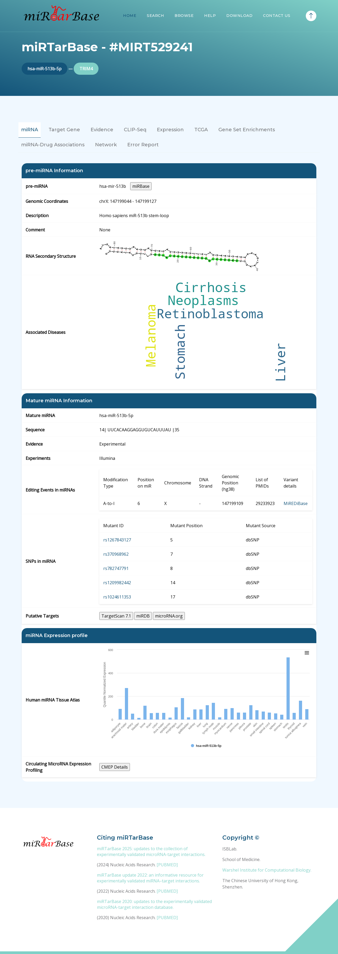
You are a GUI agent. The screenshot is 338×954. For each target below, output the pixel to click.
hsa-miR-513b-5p (44, 69)
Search (155, 15)
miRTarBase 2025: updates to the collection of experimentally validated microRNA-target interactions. (151, 851)
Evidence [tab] (102, 130)
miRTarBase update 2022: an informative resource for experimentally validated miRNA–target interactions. (150, 878)
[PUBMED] (167, 865)
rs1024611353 (117, 597)
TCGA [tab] (201, 130)
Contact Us (276, 15)
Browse (184, 15)
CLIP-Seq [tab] (135, 130)
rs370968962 (116, 554)
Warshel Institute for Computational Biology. (266, 870)
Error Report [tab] (143, 145)
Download (239, 15)
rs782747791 (116, 568)
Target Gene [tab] (64, 130)
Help (210, 15)
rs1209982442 (117, 583)
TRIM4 (86, 69)
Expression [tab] (170, 130)
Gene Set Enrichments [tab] (246, 130)
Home (129, 15)
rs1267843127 (117, 540)
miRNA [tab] (29, 130)
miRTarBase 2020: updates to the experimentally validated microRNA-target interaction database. (154, 904)
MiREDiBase (296, 503)
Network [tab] (106, 145)
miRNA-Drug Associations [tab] (52, 145)
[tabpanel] (169, 472)
